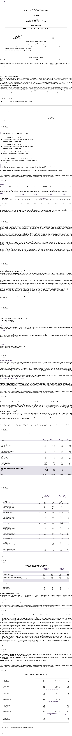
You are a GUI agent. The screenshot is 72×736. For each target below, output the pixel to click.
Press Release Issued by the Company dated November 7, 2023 (18, 99)
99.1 (1, 100)
